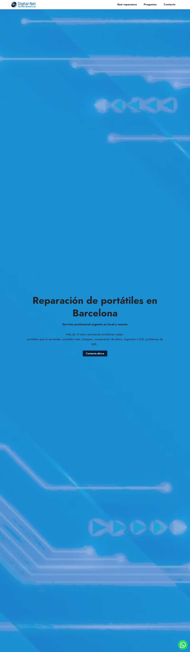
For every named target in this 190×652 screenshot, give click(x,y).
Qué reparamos (127, 4)
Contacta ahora (95, 353)
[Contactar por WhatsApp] (183, 645)
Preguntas (150, 4)
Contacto (169, 4)
